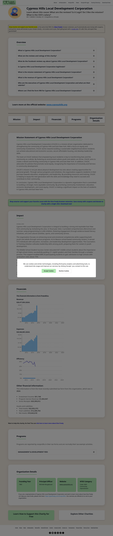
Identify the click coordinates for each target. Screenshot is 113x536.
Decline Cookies (64, 271)
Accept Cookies (49, 271)
